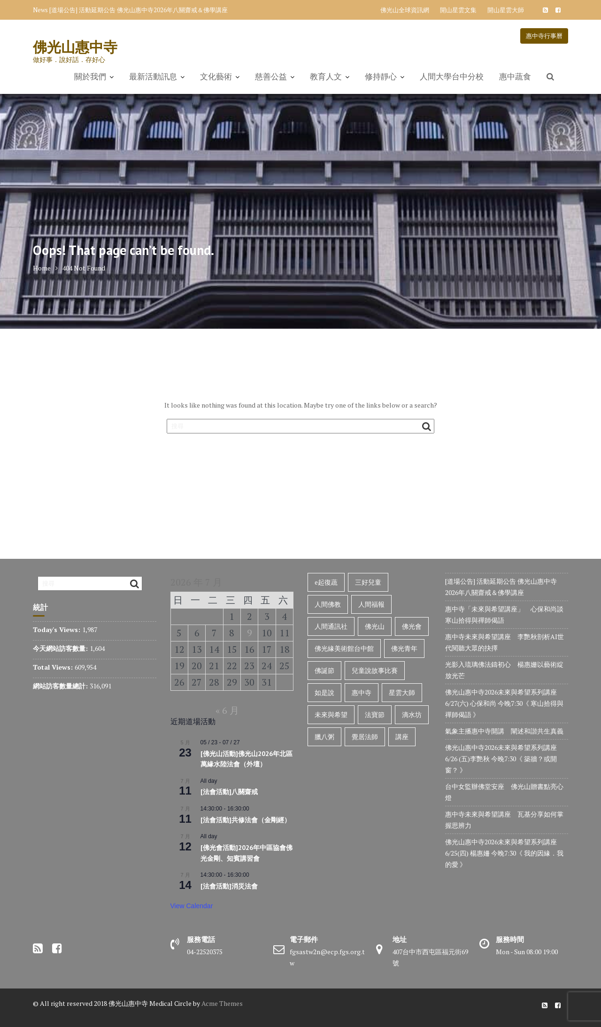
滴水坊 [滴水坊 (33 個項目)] (412, 714)
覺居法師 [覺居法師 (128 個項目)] (365, 736)
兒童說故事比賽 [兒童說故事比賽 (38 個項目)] (375, 670)
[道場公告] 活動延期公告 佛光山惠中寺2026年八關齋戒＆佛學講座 (138, 10)
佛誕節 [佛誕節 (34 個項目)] (324, 670)
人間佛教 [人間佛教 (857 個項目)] (328, 604)
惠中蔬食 (515, 76)
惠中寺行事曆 (544, 35)
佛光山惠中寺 (75, 47)
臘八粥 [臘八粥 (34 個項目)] (324, 736)
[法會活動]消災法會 (229, 886)
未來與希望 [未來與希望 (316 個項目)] (331, 714)
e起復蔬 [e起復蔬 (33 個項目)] (326, 582)
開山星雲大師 (505, 10)
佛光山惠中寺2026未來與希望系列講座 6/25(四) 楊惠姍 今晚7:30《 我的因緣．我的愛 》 (504, 853)
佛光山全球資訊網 (404, 10)
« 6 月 (227, 710)
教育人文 (326, 76)
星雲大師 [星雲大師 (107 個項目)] (402, 692)
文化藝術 (216, 76)
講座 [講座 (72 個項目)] (401, 736)
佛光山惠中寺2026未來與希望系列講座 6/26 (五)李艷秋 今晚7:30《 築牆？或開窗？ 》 (501, 758)
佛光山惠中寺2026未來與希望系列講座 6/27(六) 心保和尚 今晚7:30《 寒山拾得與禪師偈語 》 (504, 703)
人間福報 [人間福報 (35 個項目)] (371, 604)
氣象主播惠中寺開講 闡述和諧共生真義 (504, 730)
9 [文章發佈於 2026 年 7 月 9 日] (249, 632)
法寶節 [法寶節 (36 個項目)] (375, 714)
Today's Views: (57, 629)
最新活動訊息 (153, 76)
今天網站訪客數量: (61, 648)
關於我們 (90, 76)
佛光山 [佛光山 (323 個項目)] (375, 626)
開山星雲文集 (458, 10)
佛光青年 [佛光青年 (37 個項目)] (404, 648)
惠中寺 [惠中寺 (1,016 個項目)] (361, 692)
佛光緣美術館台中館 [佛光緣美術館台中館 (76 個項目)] (344, 648)
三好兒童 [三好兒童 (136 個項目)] (368, 582)
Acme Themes (222, 1003)
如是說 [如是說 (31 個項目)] (324, 692)
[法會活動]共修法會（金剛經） (245, 820)
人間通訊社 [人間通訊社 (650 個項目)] (331, 626)
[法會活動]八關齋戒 (229, 792)
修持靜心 (381, 76)
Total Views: (54, 667)
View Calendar (191, 906)
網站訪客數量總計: (61, 685)
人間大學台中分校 (452, 76)
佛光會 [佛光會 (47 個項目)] (412, 626)
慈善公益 (271, 76)
